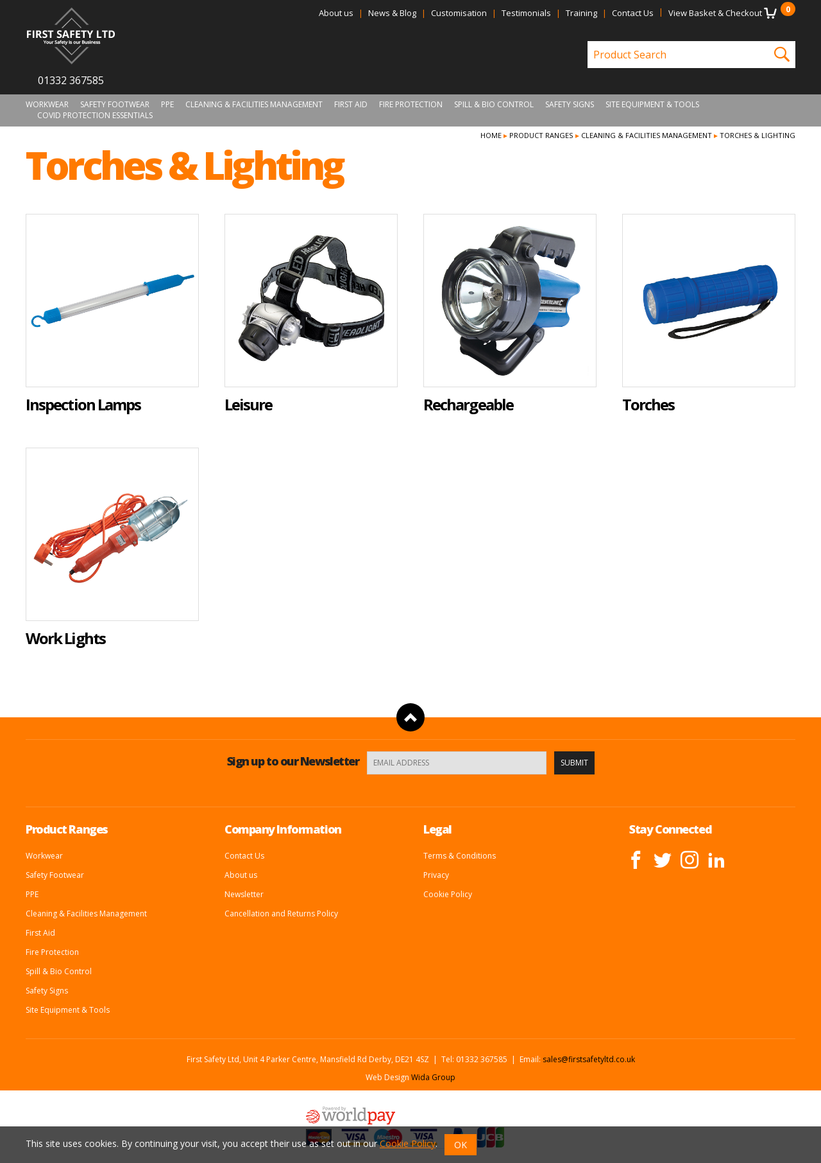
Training (581, 13)
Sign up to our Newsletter (293, 761)
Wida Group (433, 1077)
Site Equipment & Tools (652, 105)
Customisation (459, 13)
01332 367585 (71, 80)
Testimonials (526, 13)
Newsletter (244, 894)
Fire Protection (411, 105)
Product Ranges (541, 135)
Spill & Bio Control (494, 105)
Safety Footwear (114, 105)
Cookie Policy (447, 894)
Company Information (282, 829)
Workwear (47, 105)
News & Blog (392, 13)
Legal (437, 829)
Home (491, 135)
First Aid (351, 105)
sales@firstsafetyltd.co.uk (589, 1059)
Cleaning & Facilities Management (254, 105)
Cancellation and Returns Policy (281, 913)
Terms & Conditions (459, 855)
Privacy (436, 875)
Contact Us (633, 13)
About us (336, 13)
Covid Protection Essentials (95, 115)
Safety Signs (569, 105)
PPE (167, 105)
